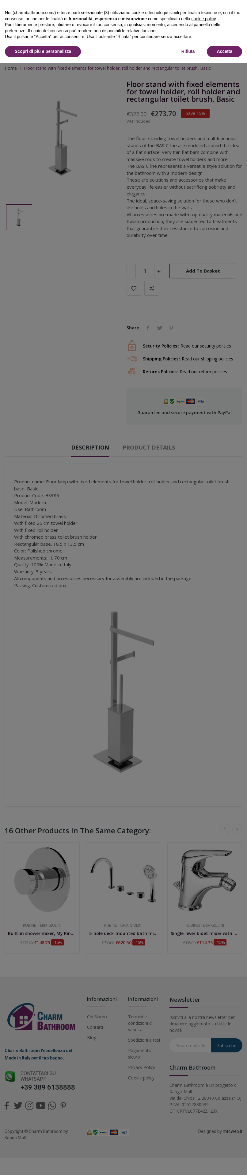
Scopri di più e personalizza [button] (43, 51)
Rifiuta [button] (188, 51)
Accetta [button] (224, 51)
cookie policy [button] (204, 18)
